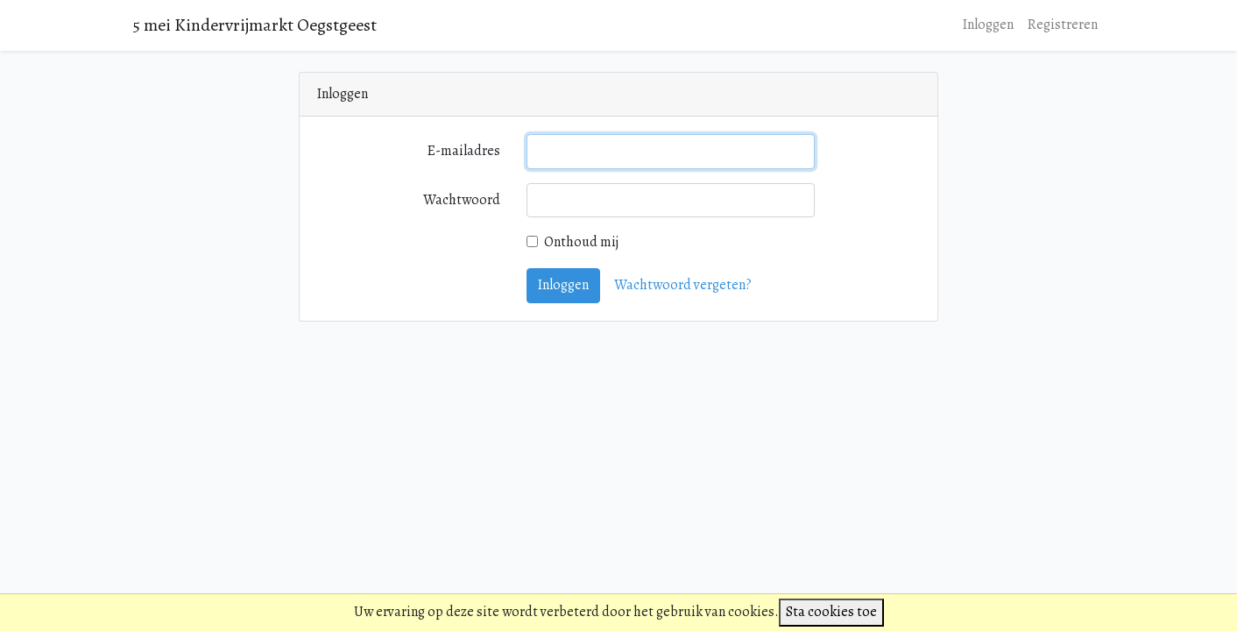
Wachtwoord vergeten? (683, 284)
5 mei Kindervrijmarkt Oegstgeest (254, 25)
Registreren (1063, 24)
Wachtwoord (461, 199)
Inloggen (988, 24)
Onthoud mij (581, 242)
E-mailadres (464, 150)
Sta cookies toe (831, 611)
